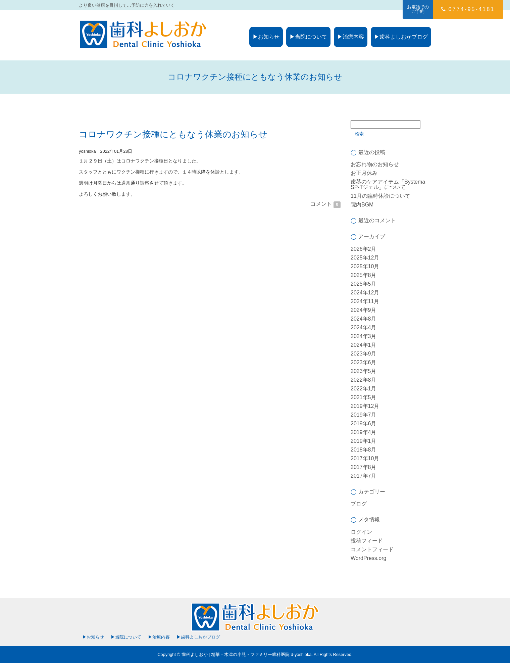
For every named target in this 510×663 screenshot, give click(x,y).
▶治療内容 (350, 37)
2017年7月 (363, 476)
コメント (325, 204)
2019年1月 (363, 441)
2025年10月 (365, 266)
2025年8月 (363, 275)
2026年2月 (363, 249)
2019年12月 (365, 406)
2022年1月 (363, 388)
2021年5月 (363, 397)
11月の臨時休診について (380, 196)
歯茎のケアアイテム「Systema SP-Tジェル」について (388, 184)
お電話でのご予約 (418, 9)
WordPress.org (368, 558)
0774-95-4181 (468, 9)
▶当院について (308, 37)
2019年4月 (363, 432)
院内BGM (362, 204)
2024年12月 (365, 292)
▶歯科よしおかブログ (401, 37)
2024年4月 (363, 327)
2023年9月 (363, 354)
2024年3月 (363, 336)
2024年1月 (363, 345)
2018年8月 (363, 450)
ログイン (361, 532)
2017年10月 (365, 458)
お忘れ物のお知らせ (375, 164)
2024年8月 (363, 319)
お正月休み (364, 173)
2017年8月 (363, 467)
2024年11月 (365, 301)
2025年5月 (363, 284)
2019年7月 (363, 415)
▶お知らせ (266, 37)
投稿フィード (367, 540)
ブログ (359, 504)
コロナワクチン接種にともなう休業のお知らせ (173, 134)
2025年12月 (365, 258)
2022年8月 (363, 380)
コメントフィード (372, 549)
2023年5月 (363, 371)
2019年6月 (363, 423)
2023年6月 (363, 362)
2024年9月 (363, 310)
